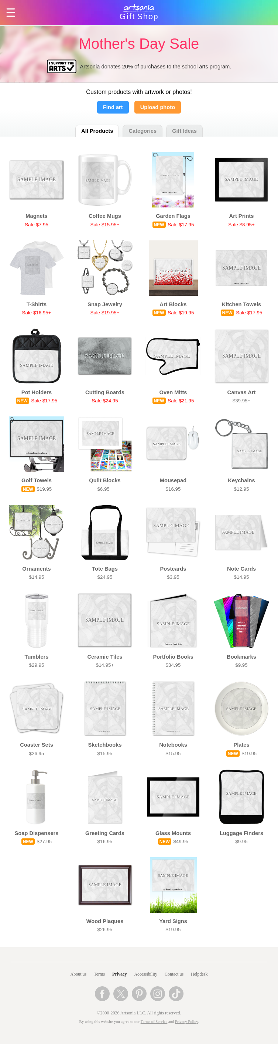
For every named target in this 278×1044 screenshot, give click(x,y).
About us (79, 974)
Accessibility (145, 974)
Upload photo (157, 107)
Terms (99, 974)
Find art (113, 107)
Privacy (119, 974)
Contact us (174, 974)
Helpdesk (199, 974)
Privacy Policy (186, 1022)
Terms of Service (154, 1022)
